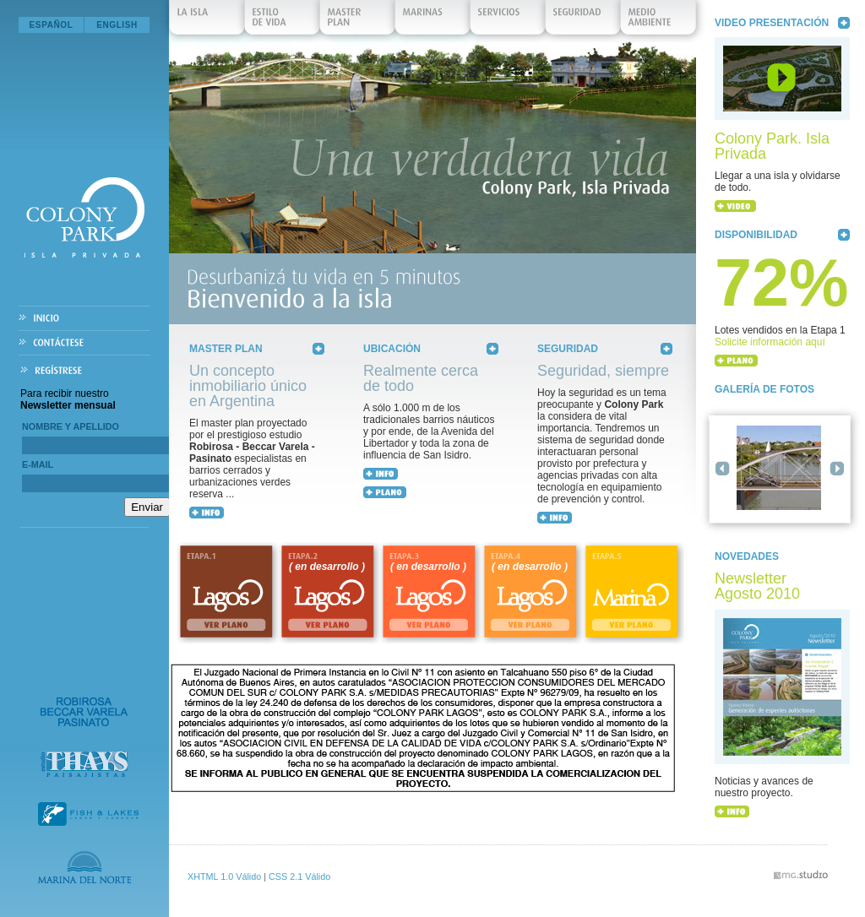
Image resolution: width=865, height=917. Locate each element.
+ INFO (206, 512)
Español (51, 25)
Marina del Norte (84, 867)
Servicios (508, 21)
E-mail (37, 464)
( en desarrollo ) (327, 566)
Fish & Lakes (88, 814)
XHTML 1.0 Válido (224, 876)
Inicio (84, 319)
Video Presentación (772, 23)
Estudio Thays (84, 764)
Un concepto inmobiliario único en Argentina (248, 386)
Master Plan (358, 21)
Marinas (433, 21)
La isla (207, 21)
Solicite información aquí (770, 342)
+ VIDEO (735, 206)
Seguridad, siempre (603, 370)
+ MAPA (384, 492)
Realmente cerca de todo (420, 378)
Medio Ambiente (659, 21)
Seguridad (583, 21)
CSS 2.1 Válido (299, 876)
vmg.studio (801, 875)
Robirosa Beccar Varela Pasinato (84, 711)
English (117, 25)
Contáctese (84, 343)
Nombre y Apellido (70, 426)
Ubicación (392, 349)
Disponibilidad (756, 235)
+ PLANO (736, 360)
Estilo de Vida (283, 21)
